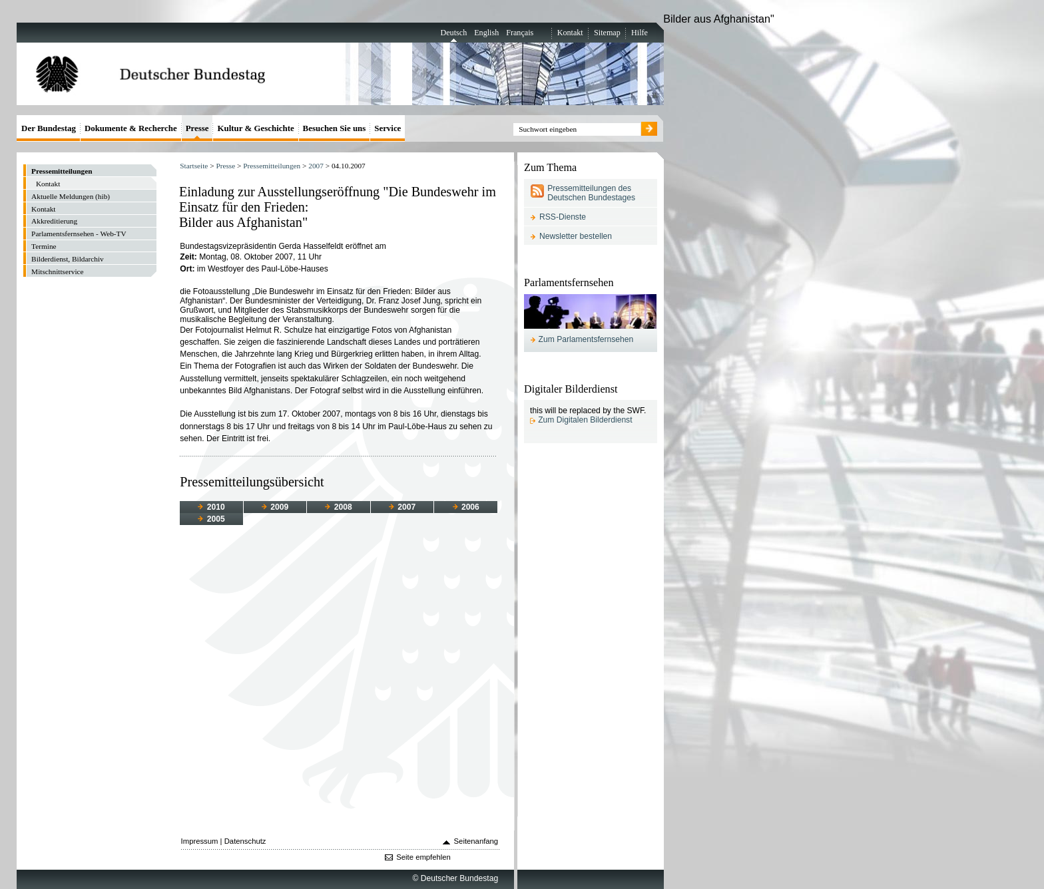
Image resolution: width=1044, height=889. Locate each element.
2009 (275, 507)
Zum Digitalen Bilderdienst (585, 420)
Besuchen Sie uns (334, 128)
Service (387, 128)
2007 (316, 166)
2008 (338, 507)
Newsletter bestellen (575, 236)
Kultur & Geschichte (255, 128)
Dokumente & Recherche (131, 128)
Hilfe (639, 32)
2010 (211, 507)
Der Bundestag (48, 128)
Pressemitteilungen (271, 166)
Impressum (199, 841)
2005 (211, 519)
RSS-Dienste (562, 217)
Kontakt (570, 32)
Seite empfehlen (423, 857)
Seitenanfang (476, 841)
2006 (466, 507)
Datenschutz (245, 841)
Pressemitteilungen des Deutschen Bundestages (591, 193)
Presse (225, 166)
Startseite (194, 166)
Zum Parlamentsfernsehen (586, 339)
